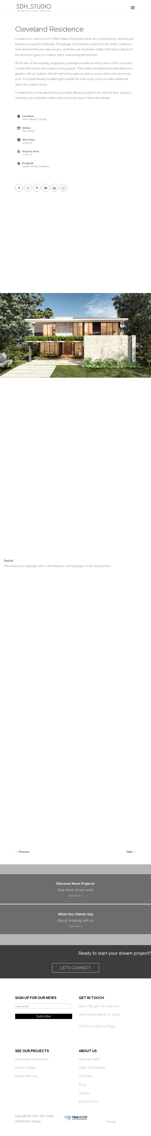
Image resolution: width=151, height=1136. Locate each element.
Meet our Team (89, 1059)
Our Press (86, 1076)
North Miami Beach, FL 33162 (99, 1014)
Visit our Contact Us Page (97, 1026)
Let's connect (75, 967)
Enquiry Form (88, 1101)
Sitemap (111, 1121)
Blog (82, 1084)
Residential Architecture (32, 1059)
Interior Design (25, 1068)
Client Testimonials (92, 1068)
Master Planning (26, 1076)
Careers (84, 1093)
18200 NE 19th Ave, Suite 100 (99, 1006)
